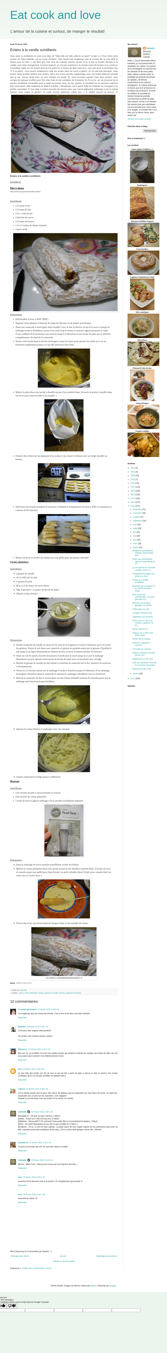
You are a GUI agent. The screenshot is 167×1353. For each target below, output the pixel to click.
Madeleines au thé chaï (142, 659)
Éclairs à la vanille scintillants (140, 581)
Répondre (22, 1017)
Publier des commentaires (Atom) (36, 1268)
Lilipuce (21, 1089)
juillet (135, 528)
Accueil (63, 1256)
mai (135, 536)
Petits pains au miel (140, 609)
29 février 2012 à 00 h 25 (34, 1177)
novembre (137, 513)
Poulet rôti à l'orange (141, 639)
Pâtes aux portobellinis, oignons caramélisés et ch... (143, 561)
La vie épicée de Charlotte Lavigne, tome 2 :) (143, 568)
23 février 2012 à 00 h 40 (48, 1009)
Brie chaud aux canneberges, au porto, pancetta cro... (143, 596)
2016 (133, 491)
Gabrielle (22, 1112)
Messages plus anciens (107, 1256)
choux (21, 993)
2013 (133, 502)
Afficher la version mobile (64, 1261)
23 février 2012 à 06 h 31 (37, 1027)
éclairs (41, 993)
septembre (138, 521)
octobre (136, 517)
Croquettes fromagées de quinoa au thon (143, 575)
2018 (133, 483)
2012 (133, 506)
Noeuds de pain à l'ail (141, 669)
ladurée (62, 993)
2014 (133, 498)
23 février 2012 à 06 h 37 (39, 1049)
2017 (133, 487)
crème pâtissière (30, 993)
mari (20, 1177)
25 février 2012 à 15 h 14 (42, 1160)
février (136, 547)
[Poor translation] (12, 1306)
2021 (133, 472)
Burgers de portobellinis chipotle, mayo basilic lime (142, 553)
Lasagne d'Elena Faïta (142, 613)
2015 (133, 494)
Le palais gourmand (27, 1009)
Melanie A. (23, 1049)
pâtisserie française (73, 993)
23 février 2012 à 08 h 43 (37, 1089)
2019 (133, 479)
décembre (137, 509)
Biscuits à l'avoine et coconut (141, 644)
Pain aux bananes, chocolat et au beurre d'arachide (144, 664)
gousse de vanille (51, 993)
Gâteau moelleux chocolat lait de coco (143, 654)
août (135, 524)
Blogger (112, 1286)
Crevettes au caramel (141, 649)
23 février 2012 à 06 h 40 (33, 1069)
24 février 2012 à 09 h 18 (42, 1112)
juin (135, 532)
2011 (133, 678)
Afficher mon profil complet (139, 119)
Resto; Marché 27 (140, 629)
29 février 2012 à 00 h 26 (34, 1194)
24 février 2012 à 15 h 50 (40, 1142)
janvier (136, 673)
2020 (133, 475)
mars (135, 543)
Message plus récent (20, 1256)
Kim (20, 1069)
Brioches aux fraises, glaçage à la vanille (142, 604)
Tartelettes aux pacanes (142, 617)
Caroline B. (23, 1142)
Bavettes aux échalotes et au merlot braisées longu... (143, 588)
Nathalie (22, 1027)
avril (135, 540)
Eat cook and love (55, 15)
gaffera (94, 1286)
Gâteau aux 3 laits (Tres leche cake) (142, 634)
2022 (133, 468)
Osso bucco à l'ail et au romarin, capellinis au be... (142, 622)
